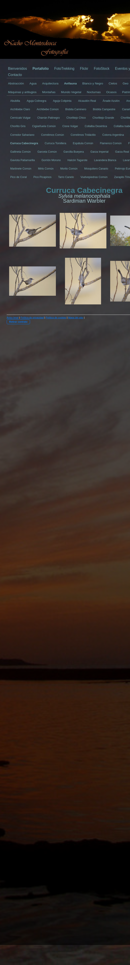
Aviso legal (12, 317)
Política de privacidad (32, 317)
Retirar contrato (18, 321)
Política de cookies (56, 317)
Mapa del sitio (75, 317)
